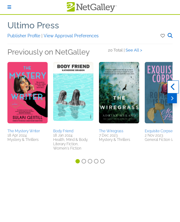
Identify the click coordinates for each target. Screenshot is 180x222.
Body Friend (63, 131)
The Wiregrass (111, 131)
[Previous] (173, 86)
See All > (134, 50)
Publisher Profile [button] (24, 35)
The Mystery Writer (23, 131)
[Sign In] (9, 7)
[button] (163, 36)
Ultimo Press (33, 25)
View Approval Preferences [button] (71, 35)
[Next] (172, 98)
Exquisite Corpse (159, 131)
